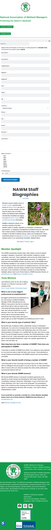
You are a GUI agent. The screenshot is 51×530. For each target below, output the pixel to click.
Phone (4, 112)
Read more (14, 491)
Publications (27, 467)
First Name (5, 53)
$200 (4, 161)
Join (45, 469)
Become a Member (6, 27)
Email (3, 125)
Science (35, 467)
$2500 (4, 167)
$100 (4, 158)
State (3, 92)
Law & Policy (29, 469)
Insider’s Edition (7, 205)
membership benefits (8, 220)
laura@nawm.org (27, 236)
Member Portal (5, 33)
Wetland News (12, 207)
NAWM (26, 465)
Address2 (4, 79)
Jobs (35, 469)
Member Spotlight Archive (25, 274)
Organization (6, 66)
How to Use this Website (31, 499)
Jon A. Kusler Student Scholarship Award (14, 288)
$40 (4, 156)
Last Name (5, 59)
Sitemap (42, 499)
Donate (40, 469)
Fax (3, 119)
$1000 (4, 165)
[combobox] (14, 43)
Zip (2, 99)
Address (4, 72)
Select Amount (6, 153)
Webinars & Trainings (36, 465)
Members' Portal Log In (25, 241)
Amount (4, 132)
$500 (4, 163)
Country (4, 106)
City (3, 86)
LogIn (49, 469)
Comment (5, 139)
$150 (4, 159)
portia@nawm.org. (7, 274)
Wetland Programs (44, 467)
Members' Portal (13, 218)
